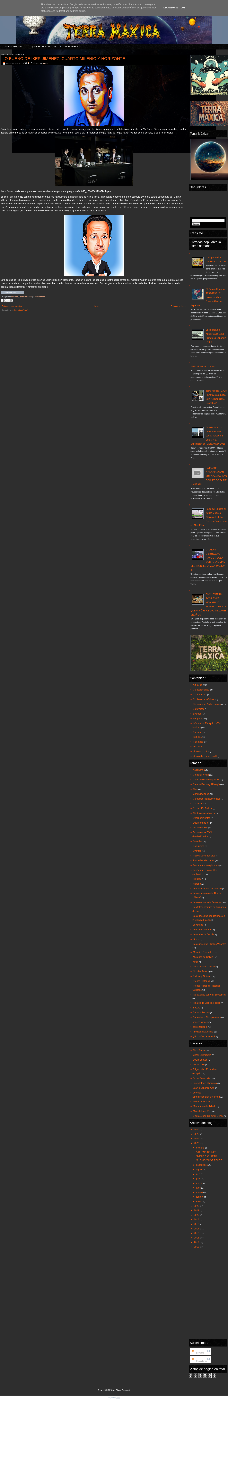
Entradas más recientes (12, 306)
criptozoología (200, 1027)
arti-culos (197, 746)
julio (198, 1174)
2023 (197, 1143)
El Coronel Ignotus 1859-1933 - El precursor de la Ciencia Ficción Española (208, 297)
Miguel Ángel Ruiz (202, 1111)
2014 (197, 1242)
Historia (197, 884)
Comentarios (199, 1361)
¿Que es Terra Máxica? (44, 46)
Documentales (200, 827)
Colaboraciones (201, 689)
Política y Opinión (202, 976)
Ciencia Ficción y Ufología (206, 784)
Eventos (197, 713)
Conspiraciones (25, 297)
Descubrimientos (201, 818)
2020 (197, 1215)
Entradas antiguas (178, 306)
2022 (197, 1206)
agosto (200, 1169)
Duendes (197, 841)
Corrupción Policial (202, 808)
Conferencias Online (203, 699)
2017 (197, 1228)
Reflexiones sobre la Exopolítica (209, 994)
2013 (197, 1247)
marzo (199, 1192)
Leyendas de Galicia (203, 934)
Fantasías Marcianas (204, 860)
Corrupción (198, 803)
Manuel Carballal (201, 1101)
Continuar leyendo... (12, 292)
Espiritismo (198, 846)
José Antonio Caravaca (205, 1083)
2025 (197, 1134)
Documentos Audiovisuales (207, 704)
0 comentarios (39, 297)
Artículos (14, 297)
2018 (197, 1224)
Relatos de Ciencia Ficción (206, 1003)
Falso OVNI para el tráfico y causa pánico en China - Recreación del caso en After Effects (209, 517)
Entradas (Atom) (21, 310)
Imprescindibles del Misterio (207, 888)
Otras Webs (71, 46)
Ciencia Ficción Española (206, 779)
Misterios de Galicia (203, 957)
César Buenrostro (202, 1055)
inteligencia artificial (203, 1031)
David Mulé (199, 1064)
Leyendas (198, 925)
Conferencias (200, 694)
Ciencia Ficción (201, 774)
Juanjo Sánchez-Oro (203, 1088)
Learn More (170, 7)
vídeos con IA (200, 751)
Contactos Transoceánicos (206, 799)
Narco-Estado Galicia (204, 966)
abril (198, 1188)
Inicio (96, 306)
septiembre (202, 1165)
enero (199, 1201)
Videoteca (198, 742)
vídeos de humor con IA (205, 756)
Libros (196, 939)
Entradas (198, 1353)
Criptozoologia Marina (204, 813)
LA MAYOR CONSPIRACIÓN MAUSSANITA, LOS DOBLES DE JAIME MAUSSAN (209, 476)
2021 (197, 1210)
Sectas (196, 1007)
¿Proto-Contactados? (204, 1036)
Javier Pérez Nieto (202, 1078)
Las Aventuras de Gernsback (208, 902)
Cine (195, 789)
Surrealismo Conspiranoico (207, 1017)
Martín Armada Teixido (204, 1106)
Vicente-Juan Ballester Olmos (208, 1116)
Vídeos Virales (200, 1022)
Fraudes (197, 879)
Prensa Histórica (201, 981)
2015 (197, 1237)
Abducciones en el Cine (203, 366)
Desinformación (201, 823)
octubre (200, 1147)
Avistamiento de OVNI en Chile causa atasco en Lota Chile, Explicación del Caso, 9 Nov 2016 (208, 435)
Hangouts (198, 718)
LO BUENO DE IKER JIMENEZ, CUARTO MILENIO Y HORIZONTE (63, 58)
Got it (184, 7)
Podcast (197, 732)
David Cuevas (200, 1060)
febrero (200, 1197)
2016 (197, 1233)
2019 (197, 1219)
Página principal (14, 46)
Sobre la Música (201, 1012)
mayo (199, 1183)
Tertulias (197, 737)
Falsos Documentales (204, 855)
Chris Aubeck (200, 1050)
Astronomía (199, 770)
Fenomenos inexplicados (206, 865)
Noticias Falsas (201, 971)
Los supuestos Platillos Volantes (209, 944)
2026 (197, 1129)
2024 (197, 1138)
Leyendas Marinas (202, 929)
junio (199, 1178)
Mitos (196, 962)
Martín (45, 63)
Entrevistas (198, 709)
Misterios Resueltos (203, 952)
